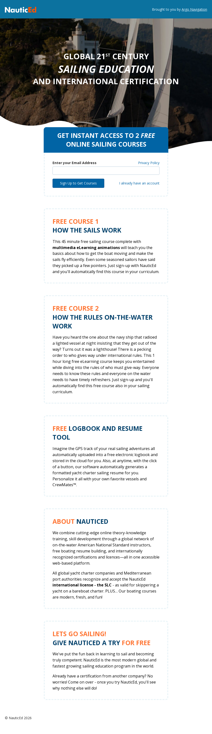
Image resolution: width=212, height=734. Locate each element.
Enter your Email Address (75, 162)
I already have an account (139, 183)
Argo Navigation (194, 9)
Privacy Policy (148, 162)
